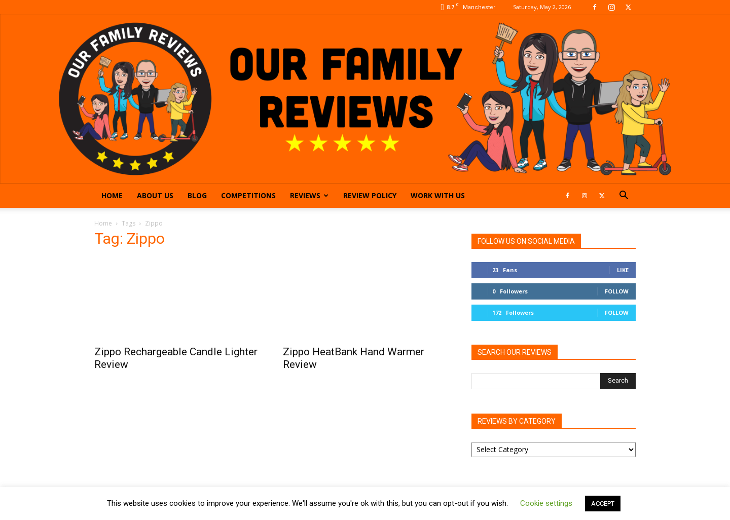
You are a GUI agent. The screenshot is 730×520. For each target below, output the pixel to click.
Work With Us (438, 195)
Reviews (309, 195)
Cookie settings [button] (546, 503)
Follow (617, 291)
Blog (197, 195)
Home (112, 195)
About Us (155, 195)
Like (623, 270)
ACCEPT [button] (602, 503)
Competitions (248, 195)
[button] (623, 196)
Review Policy (369, 195)
